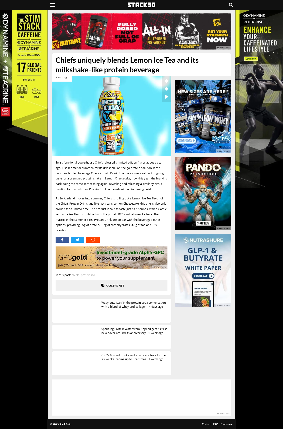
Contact (206, 424)
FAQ (215, 424)
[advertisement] (141, 31)
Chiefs (75, 275)
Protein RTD (88, 275)
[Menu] (52, 5)
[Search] (231, 5)
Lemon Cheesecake (117, 178)
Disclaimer (227, 424)
